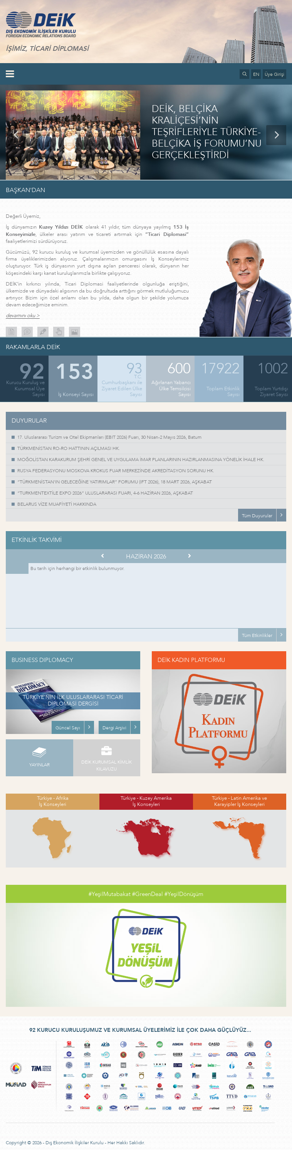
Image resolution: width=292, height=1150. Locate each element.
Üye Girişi (274, 74)
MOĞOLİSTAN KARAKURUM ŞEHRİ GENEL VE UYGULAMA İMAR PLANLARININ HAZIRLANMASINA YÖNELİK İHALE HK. (140, 459)
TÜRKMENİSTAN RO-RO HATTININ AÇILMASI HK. (68, 448)
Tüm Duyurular (257, 516)
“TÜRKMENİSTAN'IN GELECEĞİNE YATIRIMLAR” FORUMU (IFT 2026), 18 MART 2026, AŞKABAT (114, 482)
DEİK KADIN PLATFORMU (191, 660)
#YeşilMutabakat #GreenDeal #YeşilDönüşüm (146, 894)
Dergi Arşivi (114, 728)
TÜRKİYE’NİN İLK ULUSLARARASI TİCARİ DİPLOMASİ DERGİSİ (73, 700)
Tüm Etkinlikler (257, 635)
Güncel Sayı (67, 728)
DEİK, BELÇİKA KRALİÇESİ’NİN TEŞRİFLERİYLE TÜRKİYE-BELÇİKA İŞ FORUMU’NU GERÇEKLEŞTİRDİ (207, 132)
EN (256, 74)
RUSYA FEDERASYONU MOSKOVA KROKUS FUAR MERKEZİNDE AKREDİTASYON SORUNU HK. (115, 471)
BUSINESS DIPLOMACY (42, 660)
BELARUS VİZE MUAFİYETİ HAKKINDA (56, 504)
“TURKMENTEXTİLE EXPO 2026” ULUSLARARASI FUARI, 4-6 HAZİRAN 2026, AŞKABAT (105, 493)
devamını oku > (23, 316)
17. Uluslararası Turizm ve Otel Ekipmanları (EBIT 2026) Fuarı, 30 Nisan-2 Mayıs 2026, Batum (109, 437)
